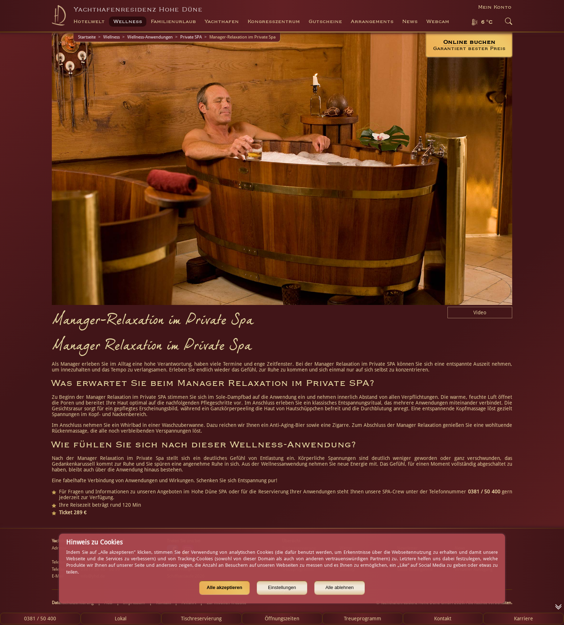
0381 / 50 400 (40, 618)
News (410, 21)
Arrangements (372, 21)
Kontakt (442, 618)
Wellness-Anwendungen (150, 37)
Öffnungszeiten (282, 618)
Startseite (87, 37)
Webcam (437, 21)
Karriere (523, 618)
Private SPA (191, 37)
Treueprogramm (362, 618)
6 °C (486, 22)
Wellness (111, 37)
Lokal (121, 618)
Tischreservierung (201, 618)
